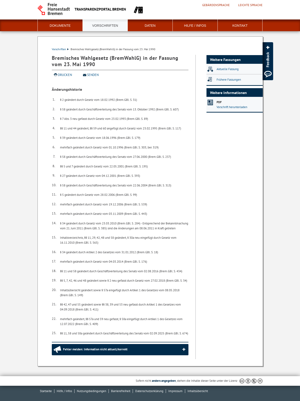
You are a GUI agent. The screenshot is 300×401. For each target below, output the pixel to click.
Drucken (65, 75)
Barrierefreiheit (120, 391)
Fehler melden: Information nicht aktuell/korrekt (95, 349)
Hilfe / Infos (195, 25)
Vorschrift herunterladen (232, 107)
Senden (93, 75)
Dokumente (60, 25)
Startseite (46, 391)
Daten (150, 25)
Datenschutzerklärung (149, 391)
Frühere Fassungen (229, 80)
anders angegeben (164, 381)
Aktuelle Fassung (228, 69)
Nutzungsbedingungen (91, 391)
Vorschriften (105, 25)
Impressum (175, 391)
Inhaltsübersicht (198, 391)
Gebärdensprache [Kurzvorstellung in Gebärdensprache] (216, 5)
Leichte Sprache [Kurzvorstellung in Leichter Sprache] (250, 5)
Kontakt (240, 25)
